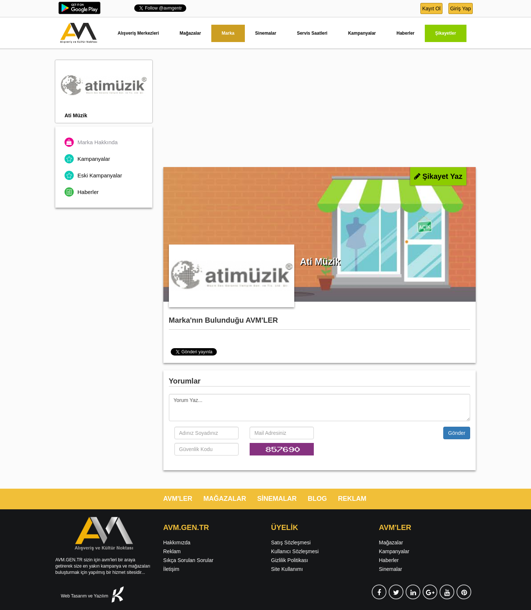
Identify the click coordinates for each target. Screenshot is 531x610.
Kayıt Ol (431, 8)
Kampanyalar (362, 33)
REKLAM (352, 498)
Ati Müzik (76, 115)
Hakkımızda (177, 542)
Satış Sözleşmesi (290, 542)
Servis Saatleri (312, 33)
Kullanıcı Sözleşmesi (295, 551)
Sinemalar (265, 33)
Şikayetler (445, 33)
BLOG (317, 498)
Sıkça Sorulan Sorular (188, 560)
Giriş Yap (460, 8)
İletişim (171, 569)
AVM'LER (177, 498)
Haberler (405, 33)
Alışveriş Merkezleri (138, 33)
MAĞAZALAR (224, 498)
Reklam (172, 551)
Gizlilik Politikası (289, 560)
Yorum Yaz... (320, 407)
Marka (228, 33)
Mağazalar (190, 33)
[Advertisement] (319, 111)
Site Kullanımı (287, 569)
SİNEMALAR (276, 498)
